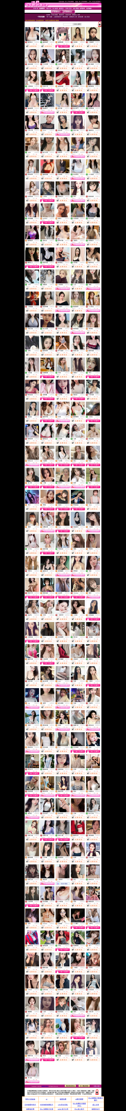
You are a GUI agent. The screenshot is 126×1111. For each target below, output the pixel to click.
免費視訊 (36, 42)
